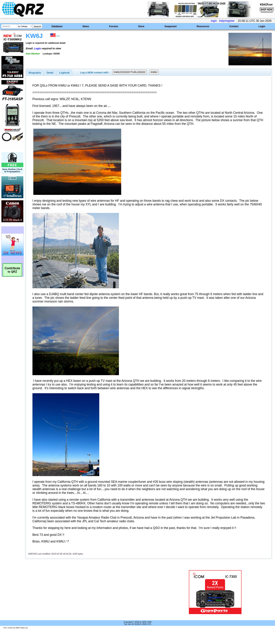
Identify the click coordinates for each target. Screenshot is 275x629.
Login (262, 26)
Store (141, 26)
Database (57, 26)
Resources (203, 26)
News (86, 26)
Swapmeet (171, 26)
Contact (233, 26)
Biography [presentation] (35, 72)
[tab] (35, 73)
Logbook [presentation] (64, 72)
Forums (113, 26)
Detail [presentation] (50, 72)
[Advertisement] (94, 592)
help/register (227, 20)
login (214, 20)
